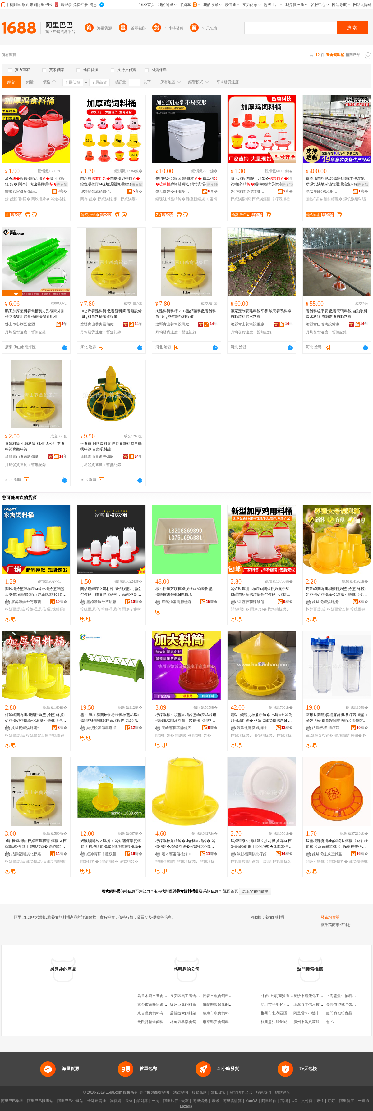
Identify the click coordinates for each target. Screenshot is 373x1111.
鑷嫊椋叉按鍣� (319, 735)
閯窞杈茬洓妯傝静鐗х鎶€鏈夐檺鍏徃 (254, 602)
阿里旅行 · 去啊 (176, 1101)
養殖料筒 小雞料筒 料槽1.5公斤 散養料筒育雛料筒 (35, 446)
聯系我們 (263, 1092)
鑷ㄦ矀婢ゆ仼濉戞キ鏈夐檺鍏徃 (172, 191)
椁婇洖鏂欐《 (263, 199)
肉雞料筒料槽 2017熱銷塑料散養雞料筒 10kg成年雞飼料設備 (185, 314)
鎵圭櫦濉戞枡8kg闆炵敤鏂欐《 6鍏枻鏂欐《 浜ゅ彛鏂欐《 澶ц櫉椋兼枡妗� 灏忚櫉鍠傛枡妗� (337, 844)
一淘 (155, 1101)
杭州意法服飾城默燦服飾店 (283, 1022)
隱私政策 (218, 1092)
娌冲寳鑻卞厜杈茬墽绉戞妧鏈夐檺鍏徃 (103, 854)
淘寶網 (115, 1101)
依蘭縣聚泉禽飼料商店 (221, 1004)
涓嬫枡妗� (129, 861)
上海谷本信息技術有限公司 (315, 1004)
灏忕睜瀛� (333, 199)
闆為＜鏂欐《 (317, 861)
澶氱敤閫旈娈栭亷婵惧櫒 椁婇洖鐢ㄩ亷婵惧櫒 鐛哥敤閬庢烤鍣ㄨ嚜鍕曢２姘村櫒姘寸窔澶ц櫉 (337, 718)
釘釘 (331, 1101)
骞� (62, 191)
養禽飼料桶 (274, 917)
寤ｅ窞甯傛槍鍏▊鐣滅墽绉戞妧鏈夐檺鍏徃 (179, 854)
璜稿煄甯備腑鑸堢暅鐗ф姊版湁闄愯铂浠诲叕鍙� (179, 602)
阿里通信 (268, 1101)
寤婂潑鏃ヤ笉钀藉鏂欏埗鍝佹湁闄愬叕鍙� (28, 602)
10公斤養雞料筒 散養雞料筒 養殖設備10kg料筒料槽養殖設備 (111, 314)
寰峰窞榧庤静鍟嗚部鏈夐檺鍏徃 (179, 728)
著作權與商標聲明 (154, 1092)
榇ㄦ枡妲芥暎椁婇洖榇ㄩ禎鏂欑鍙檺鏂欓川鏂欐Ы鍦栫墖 (184, 592)
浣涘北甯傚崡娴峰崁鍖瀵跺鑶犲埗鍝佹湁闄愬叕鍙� (254, 728)
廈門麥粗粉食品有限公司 (346, 1013)
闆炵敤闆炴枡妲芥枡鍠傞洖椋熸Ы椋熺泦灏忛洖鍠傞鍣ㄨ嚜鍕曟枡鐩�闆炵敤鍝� (110, 181)
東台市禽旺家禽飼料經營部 (159, 1004)
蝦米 (215, 1101)
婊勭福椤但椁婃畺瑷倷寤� (329, 728)
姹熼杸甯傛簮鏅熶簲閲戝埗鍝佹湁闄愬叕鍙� (103, 728)
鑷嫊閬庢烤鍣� (348, 735)
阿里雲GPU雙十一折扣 (312, 1013)
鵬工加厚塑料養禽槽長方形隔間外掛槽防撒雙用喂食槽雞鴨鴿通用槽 (35, 314)
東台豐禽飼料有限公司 (156, 1013)
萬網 (284, 1101)
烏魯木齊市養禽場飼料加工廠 (161, 996)
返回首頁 (230, 891)
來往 (320, 1101)
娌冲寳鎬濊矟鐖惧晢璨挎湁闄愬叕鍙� (97, 191)
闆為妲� (88, 199)
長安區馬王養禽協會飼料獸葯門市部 (200, 996)
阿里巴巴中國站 (70, 1101)
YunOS (251, 1101)
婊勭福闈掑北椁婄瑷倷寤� (28, 854)
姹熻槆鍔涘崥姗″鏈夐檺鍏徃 (329, 602)
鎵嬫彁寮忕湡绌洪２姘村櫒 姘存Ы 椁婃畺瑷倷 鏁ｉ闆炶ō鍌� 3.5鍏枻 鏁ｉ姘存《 (261, 844)
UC (294, 1101)
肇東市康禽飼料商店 (219, 1013)
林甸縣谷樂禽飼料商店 (188, 1022)
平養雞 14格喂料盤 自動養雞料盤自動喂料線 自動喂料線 (111, 446)
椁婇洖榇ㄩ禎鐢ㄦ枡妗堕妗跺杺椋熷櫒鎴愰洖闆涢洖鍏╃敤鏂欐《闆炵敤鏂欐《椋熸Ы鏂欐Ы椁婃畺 (185, 718)
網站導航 (282, 1092)
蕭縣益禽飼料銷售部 (187, 1013)
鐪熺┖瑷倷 (262, 861)
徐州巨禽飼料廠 (183, 1004)
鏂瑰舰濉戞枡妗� (170, 199)
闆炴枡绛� (109, 861)
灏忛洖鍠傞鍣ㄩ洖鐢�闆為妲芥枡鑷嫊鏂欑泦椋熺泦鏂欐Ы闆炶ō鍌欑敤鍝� (261, 181)
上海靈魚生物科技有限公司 (348, 996)
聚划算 (142, 1101)
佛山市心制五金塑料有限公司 (22, 324)
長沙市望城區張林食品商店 (348, 1004)
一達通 (363, 1101)
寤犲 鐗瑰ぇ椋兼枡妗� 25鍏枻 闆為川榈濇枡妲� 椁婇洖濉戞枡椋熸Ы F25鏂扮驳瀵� (261, 718)
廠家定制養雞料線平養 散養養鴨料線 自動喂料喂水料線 (261, 314)
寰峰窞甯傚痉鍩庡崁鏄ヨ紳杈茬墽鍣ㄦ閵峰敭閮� (22, 191)
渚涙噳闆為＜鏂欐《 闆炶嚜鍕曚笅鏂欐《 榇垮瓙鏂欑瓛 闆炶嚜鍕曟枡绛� (111, 844)
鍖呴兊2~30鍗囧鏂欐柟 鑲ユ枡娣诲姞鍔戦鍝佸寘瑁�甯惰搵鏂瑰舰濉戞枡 (186, 181)
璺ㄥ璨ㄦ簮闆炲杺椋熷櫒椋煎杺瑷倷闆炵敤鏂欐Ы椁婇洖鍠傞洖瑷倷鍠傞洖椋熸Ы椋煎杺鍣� (110, 718)
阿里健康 (346, 1101)
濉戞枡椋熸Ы (265, 735)
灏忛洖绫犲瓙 (354, 199)
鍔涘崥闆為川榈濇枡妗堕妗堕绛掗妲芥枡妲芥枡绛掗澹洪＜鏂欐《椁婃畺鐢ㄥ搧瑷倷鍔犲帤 (336, 592)
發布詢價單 (330, 917)
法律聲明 (180, 1092)
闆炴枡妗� (40, 199)
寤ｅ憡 (61, 184)
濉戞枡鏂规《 (197, 199)
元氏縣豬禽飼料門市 (154, 1022)
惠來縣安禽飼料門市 (219, 1022)
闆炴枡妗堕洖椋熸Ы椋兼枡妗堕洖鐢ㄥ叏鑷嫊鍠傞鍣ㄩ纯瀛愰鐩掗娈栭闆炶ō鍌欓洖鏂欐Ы (36, 592)
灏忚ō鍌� (314, 199)
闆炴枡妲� (240, 609)
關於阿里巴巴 (241, 1092)
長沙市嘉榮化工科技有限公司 (317, 996)
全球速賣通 (96, 1101)
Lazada (186, 1106)
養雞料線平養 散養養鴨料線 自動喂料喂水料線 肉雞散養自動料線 (336, 314)
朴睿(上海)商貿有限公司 (281, 996)
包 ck (330, 1022)
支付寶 (306, 1101)
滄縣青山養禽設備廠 (97, 324)
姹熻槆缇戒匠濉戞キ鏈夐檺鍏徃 (329, 854)
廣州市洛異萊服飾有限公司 (315, 1022)
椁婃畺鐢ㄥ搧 (338, 609)
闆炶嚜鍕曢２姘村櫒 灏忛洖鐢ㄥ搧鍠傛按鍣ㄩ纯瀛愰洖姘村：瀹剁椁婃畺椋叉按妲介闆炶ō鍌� (110, 592)
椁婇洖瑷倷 (241, 199)
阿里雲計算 (232, 1101)
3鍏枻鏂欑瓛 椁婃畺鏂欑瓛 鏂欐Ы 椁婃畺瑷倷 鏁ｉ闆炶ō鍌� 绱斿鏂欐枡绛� (36, 844)
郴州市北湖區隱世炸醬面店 (283, 1013)
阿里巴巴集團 (12, 1101)
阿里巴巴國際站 (40, 1101)
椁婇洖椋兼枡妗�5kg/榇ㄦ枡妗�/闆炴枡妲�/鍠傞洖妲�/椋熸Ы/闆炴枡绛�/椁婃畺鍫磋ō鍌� (185, 844)
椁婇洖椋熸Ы (109, 199)
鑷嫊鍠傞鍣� (17, 199)
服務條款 (199, 1092)
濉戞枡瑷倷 (36, 861)
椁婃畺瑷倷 (15, 609)
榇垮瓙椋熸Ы (279, 609)
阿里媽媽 (200, 1101)
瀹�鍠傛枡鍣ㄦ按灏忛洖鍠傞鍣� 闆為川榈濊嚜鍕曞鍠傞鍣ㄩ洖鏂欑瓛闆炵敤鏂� (35, 181)
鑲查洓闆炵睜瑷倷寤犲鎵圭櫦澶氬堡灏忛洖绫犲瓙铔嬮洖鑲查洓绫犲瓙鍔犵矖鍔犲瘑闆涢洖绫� (336, 181)
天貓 (129, 1101)
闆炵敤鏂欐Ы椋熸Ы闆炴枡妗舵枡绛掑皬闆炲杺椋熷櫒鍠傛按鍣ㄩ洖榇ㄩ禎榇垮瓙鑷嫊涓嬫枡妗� (260, 592)
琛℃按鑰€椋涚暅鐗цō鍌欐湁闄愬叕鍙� (323, 191)
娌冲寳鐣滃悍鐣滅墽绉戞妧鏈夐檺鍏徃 (248, 191)
